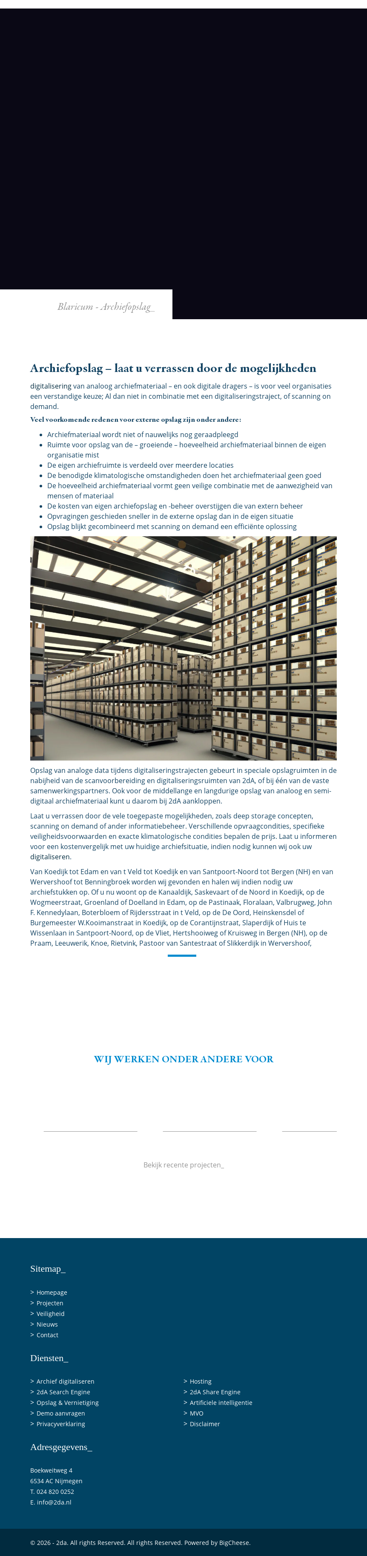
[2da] (183, 166)
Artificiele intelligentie (221, 1403)
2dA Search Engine (63, 1392)
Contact (316, 350)
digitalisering (51, 386)
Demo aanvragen (61, 1413)
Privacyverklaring (61, 1424)
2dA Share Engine (215, 1392)
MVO (197, 1413)
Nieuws (274, 350)
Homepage (52, 1292)
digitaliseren (50, 856)
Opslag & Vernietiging (68, 1403)
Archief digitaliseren (66, 1381)
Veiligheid (229, 350)
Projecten (180, 350)
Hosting (201, 1381)
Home (86, 350)
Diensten (130, 350)
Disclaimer (205, 1424)
